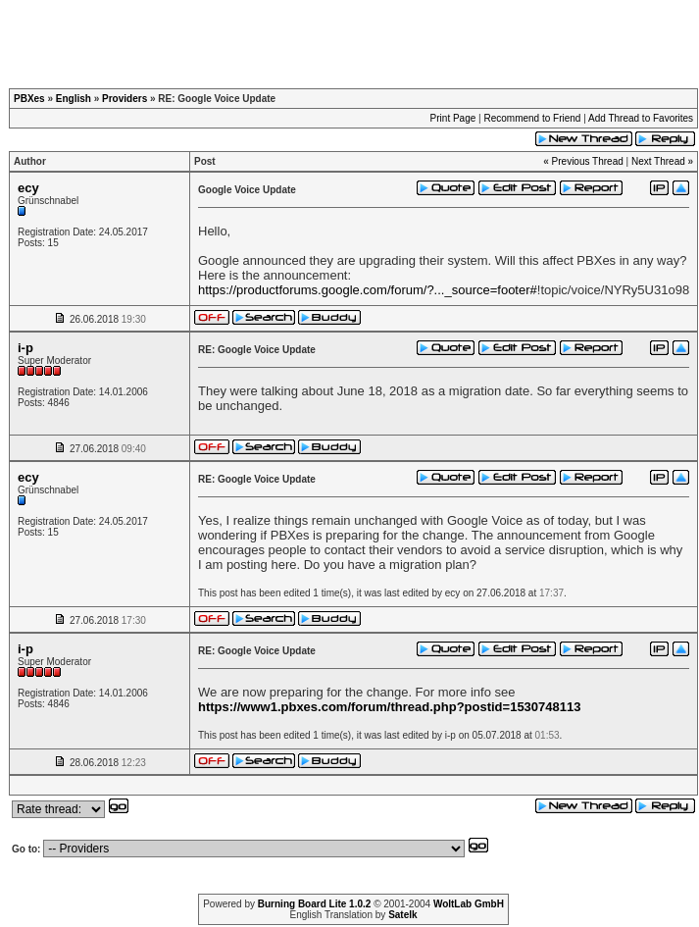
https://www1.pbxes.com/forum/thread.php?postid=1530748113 (389, 706)
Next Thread (658, 161)
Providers (124, 98)
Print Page (453, 118)
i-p (25, 347)
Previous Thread (588, 161)
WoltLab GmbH (468, 904)
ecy (28, 187)
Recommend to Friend (531, 118)
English (73, 98)
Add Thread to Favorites (640, 118)
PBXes (29, 98)
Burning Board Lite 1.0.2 (315, 904)
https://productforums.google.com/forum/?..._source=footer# (367, 290)
